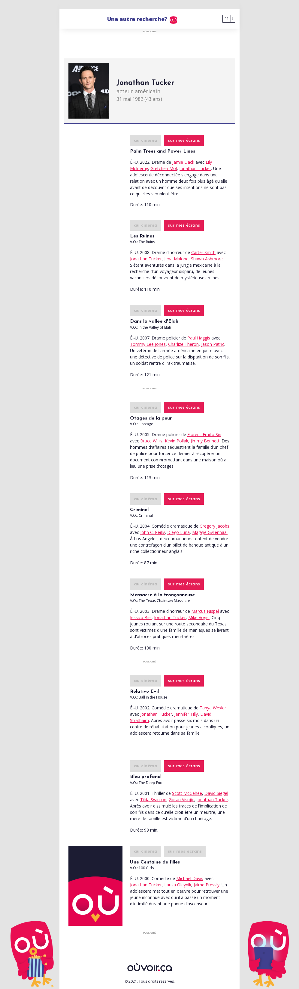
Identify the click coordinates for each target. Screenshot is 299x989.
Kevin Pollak (176, 441)
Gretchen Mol (163, 168)
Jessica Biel (141, 617)
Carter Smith (203, 252)
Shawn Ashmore (207, 259)
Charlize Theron (183, 344)
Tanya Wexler (213, 708)
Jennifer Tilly (186, 714)
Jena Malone (176, 259)
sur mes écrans (184, 140)
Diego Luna (178, 532)
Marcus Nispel (205, 611)
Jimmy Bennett (205, 441)
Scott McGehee (187, 793)
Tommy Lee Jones (148, 344)
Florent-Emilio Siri (204, 434)
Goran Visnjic (181, 799)
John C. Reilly (152, 532)
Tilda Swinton (153, 799)
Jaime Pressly (206, 885)
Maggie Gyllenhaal (210, 532)
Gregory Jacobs (214, 526)
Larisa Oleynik (177, 885)
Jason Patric (212, 344)
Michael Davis (189, 878)
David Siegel (216, 793)
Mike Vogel (199, 617)
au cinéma (145, 140)
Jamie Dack (183, 162)
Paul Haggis (198, 338)
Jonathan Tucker (195, 168)
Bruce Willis (151, 441)
